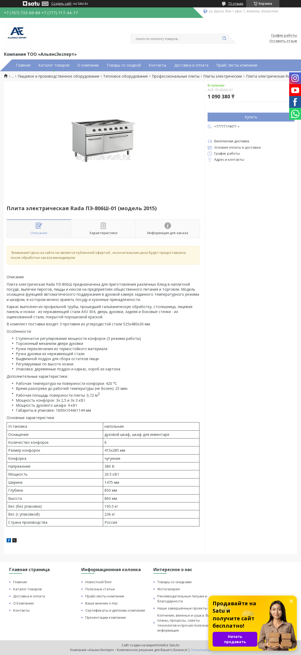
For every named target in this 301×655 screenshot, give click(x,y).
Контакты (157, 65)
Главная (23, 65)
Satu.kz (174, 645)
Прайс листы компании (236, 65)
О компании (88, 65)
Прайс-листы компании (104, 596)
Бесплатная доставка (231, 141)
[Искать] (224, 38)
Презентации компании (105, 617)
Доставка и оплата (191, 65)
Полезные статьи (100, 589)
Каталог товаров (53, 65)
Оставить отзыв (283, 41)
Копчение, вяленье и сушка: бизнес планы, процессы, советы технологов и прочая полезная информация (187, 623)
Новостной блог (98, 582)
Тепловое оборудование (125, 76)
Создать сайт (61, 4)
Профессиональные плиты (175, 76)
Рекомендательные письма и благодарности (182, 598)
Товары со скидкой (124, 65)
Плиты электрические (222, 76)
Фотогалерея (168, 589)
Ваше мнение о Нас (101, 603)
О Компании (23, 603)
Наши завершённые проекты (182, 608)
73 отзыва (235, 3)
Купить (251, 116)
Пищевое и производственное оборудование (58, 76)
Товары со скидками (174, 582)
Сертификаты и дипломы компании (115, 610)
